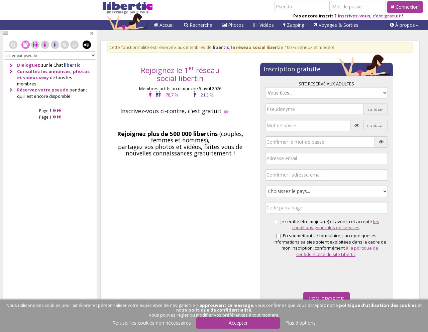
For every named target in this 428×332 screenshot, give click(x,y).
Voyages (336, 25)
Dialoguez (28, 65)
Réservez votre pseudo (43, 90)
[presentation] (316, 274)
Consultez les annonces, (44, 71)
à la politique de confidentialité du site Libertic (337, 251)
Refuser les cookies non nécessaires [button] (151, 323)
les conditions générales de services (335, 224)
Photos (233, 25)
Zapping (293, 25)
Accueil (164, 25)
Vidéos (263, 25)
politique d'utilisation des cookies (378, 305)
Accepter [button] (238, 323)
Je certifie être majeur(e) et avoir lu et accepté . (326, 224)
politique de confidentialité (219, 310)
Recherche (198, 25)
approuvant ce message (226, 305)
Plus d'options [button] (300, 323)
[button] (404, 25)
